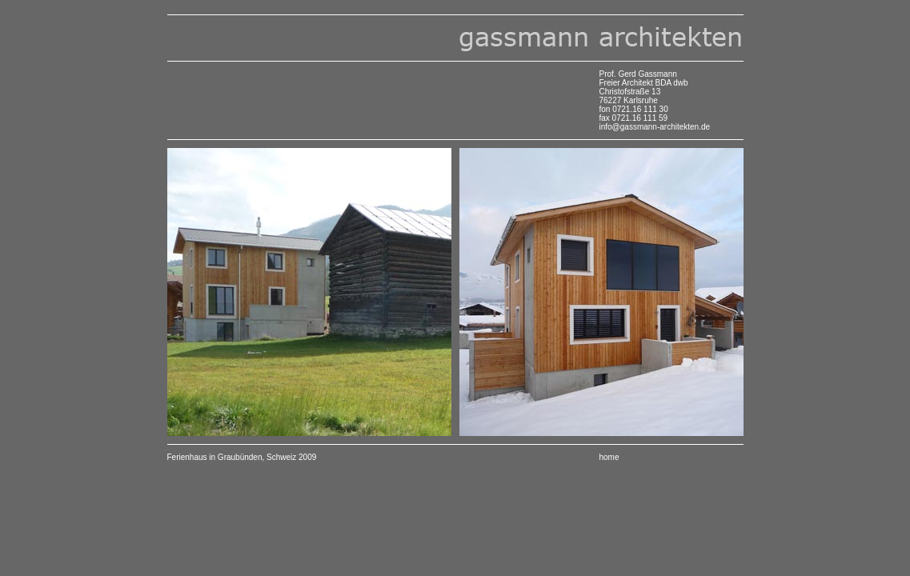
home (609, 457)
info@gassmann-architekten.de (655, 126)
